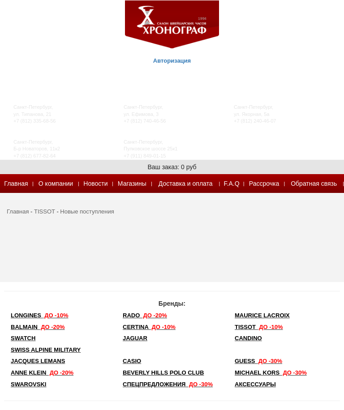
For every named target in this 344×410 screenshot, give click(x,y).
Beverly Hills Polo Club (163, 372)
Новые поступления (87, 211)
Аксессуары (255, 384)
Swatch (23, 338)
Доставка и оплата (186, 183)
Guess (258, 361)
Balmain (38, 327)
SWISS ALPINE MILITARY (46, 349)
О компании (56, 183)
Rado (145, 315)
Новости (95, 183)
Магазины (132, 183)
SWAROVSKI (28, 384)
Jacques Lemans (38, 361)
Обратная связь (314, 183)
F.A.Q (232, 183)
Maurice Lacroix (262, 315)
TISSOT (44, 211)
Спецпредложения (168, 384)
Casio (132, 361)
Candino (248, 338)
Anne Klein (42, 372)
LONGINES (39, 315)
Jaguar (135, 338)
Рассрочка (264, 183)
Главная (16, 183)
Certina (149, 327)
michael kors (271, 372)
